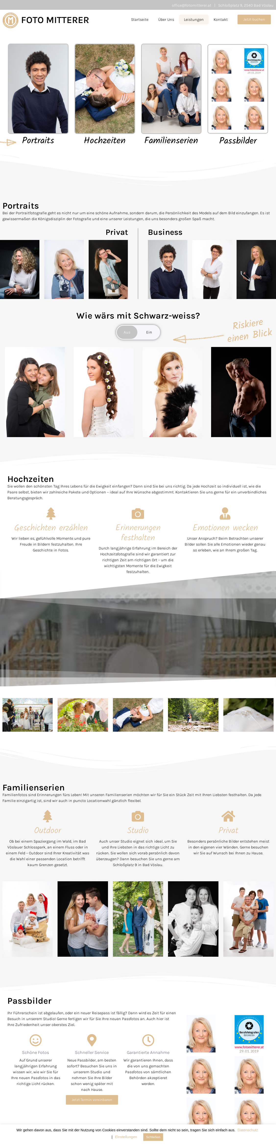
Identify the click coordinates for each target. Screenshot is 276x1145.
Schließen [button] (153, 1137)
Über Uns (166, 19)
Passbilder (238, 141)
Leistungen (194, 19)
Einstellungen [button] (126, 1137)
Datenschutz (248, 1130)
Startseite (139, 19)
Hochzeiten (105, 141)
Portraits (38, 141)
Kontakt (221, 19)
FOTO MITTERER (55, 19)
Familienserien (171, 141)
